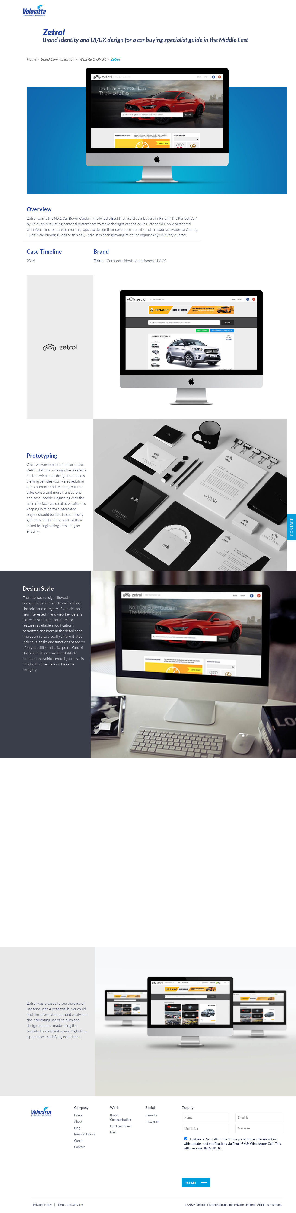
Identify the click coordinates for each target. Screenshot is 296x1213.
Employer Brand (120, 1198)
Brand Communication (57, 59)
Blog (77, 1200)
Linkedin (151, 1187)
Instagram (152, 1193)
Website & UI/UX (92, 59)
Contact (291, 527)
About (78, 1193)
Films (113, 1204)
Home (31, 59)
